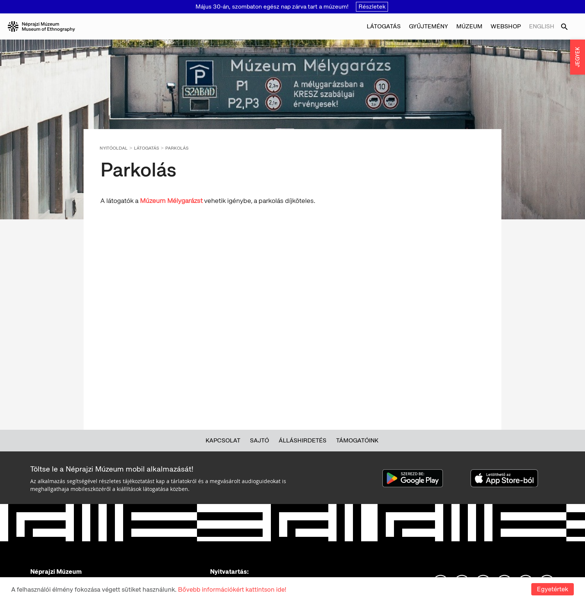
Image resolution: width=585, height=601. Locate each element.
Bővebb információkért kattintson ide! (232, 589)
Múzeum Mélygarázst (171, 200)
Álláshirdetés (302, 440)
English (541, 26)
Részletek (372, 6)
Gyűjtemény (428, 26)
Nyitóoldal (114, 148)
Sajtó (259, 440)
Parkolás (176, 148)
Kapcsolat (223, 440)
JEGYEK (577, 57)
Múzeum (469, 26)
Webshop (506, 26)
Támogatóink (357, 440)
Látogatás (384, 26)
